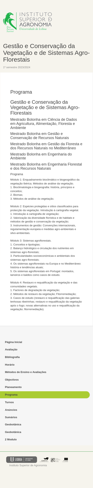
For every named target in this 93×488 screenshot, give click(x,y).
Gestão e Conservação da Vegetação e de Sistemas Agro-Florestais (46, 53)
